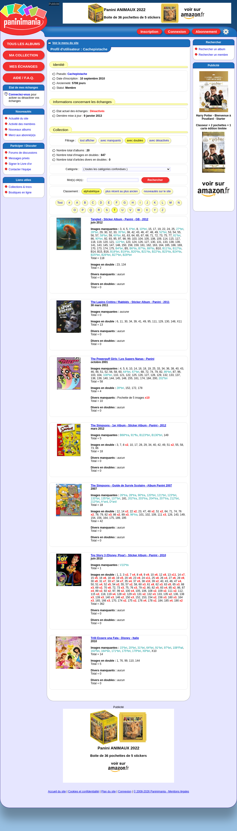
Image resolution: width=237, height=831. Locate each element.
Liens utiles (23, 180)
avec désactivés (159, 140)
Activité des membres (22, 124)
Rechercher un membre (213, 54)
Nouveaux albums (20, 129)
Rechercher (213, 42)
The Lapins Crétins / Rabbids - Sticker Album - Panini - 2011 (130, 302)
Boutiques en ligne (20, 192)
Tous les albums (23, 44)
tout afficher (87, 140)
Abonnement (206, 32)
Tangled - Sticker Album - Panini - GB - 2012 (119, 219)
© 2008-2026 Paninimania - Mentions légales (161, 791)
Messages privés (19, 158)
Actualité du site (18, 118)
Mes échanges (23, 66)
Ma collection (23, 55)
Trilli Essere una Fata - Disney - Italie (115, 638)
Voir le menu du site (65, 43)
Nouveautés (23, 111)
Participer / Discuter (23, 145)
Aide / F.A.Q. (23, 78)
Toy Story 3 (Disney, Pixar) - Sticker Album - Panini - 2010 (128, 555)
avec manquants (110, 140)
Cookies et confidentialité (83, 791)
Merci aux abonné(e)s (22, 135)
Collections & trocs (20, 187)
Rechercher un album (212, 49)
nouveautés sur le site (157, 191)
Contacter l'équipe (20, 169)
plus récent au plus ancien (122, 191)
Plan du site (108, 791)
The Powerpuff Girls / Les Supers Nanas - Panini (122, 359)
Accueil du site (57, 791)
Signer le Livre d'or (20, 163)
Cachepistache (77, 74)
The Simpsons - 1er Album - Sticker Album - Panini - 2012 (128, 425)
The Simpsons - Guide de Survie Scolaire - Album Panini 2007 (131, 485)
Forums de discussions (23, 152)
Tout (60, 202)
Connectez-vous (19, 94)
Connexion (177, 32)
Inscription (149, 32)
